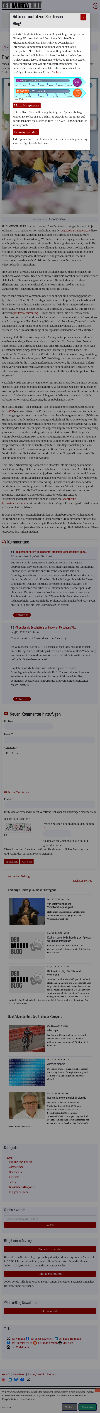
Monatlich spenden (26, 105)
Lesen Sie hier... (53, 72)
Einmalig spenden (25, 132)
